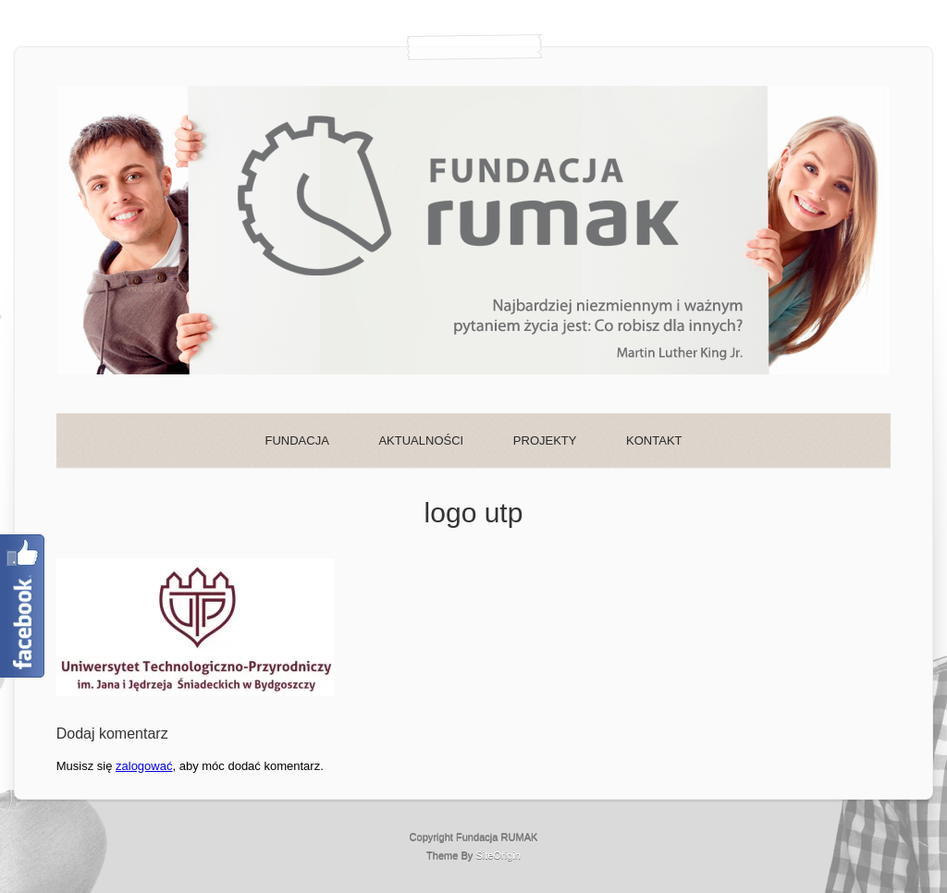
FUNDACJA (296, 440)
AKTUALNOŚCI (420, 440)
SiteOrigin (498, 855)
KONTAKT (654, 440)
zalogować (144, 766)
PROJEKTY (545, 440)
